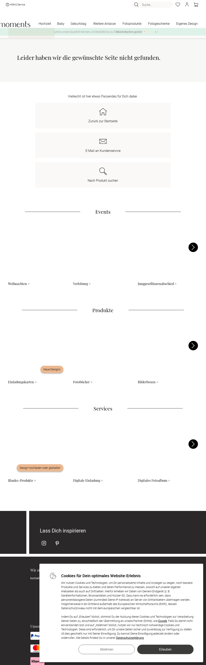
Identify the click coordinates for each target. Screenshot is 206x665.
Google (162, 621)
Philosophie (92, 519)
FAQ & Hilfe (146, 534)
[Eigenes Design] (187, 24)
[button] (187, 5)
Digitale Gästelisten (152, 529)
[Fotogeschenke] (159, 24)
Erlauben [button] (165, 649)
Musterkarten (148, 519)
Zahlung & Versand (97, 539)
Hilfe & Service (15, 5)
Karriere (90, 524)
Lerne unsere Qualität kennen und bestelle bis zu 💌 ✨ (102, 32)
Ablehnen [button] (106, 649)
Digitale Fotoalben (151, 524)
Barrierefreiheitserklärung (101, 549)
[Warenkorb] (196, 5)
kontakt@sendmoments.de (47, 519)
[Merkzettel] (178, 5)
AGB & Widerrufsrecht (98, 534)
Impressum (92, 529)
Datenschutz (93, 544)
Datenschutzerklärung (130, 638)
